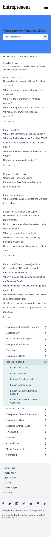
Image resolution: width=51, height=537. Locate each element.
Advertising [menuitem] (11, 455)
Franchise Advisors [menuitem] (19, 367)
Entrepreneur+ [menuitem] (13, 333)
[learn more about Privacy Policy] (9, 473)
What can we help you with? (24, 31)
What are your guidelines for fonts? (20, 233)
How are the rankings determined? (20, 160)
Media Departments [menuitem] (15, 449)
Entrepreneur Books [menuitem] (15, 356)
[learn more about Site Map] (7, 483)
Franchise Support (29, 56)
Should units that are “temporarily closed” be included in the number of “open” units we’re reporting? (24, 307)
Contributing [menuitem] (12, 432)
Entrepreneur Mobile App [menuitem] (18, 426)
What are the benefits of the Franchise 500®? (25, 138)
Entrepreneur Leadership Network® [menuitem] (23, 327)
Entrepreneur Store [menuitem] (15, 420)
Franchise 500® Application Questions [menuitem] (23, 401)
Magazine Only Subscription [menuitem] (19, 338)
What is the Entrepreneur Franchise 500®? (24, 134)
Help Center (9, 56)
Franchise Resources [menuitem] (20, 385)
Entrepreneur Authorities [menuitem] (18, 344)
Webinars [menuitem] (10, 437)
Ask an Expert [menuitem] (13, 443)
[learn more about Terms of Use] (9, 468)
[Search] (45, 37)
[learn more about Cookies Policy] (9, 478)
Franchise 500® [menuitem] (18, 373)
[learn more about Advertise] (7, 492)
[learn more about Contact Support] (10, 487)
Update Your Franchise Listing (17, 178)
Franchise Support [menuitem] (15, 362)
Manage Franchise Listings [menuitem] (23, 379)
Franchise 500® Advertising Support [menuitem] (23, 392)
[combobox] (23, 37)
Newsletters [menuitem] (11, 350)
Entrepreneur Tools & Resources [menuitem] (21, 414)
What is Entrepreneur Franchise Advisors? (23, 107)
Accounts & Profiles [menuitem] (15, 408)
